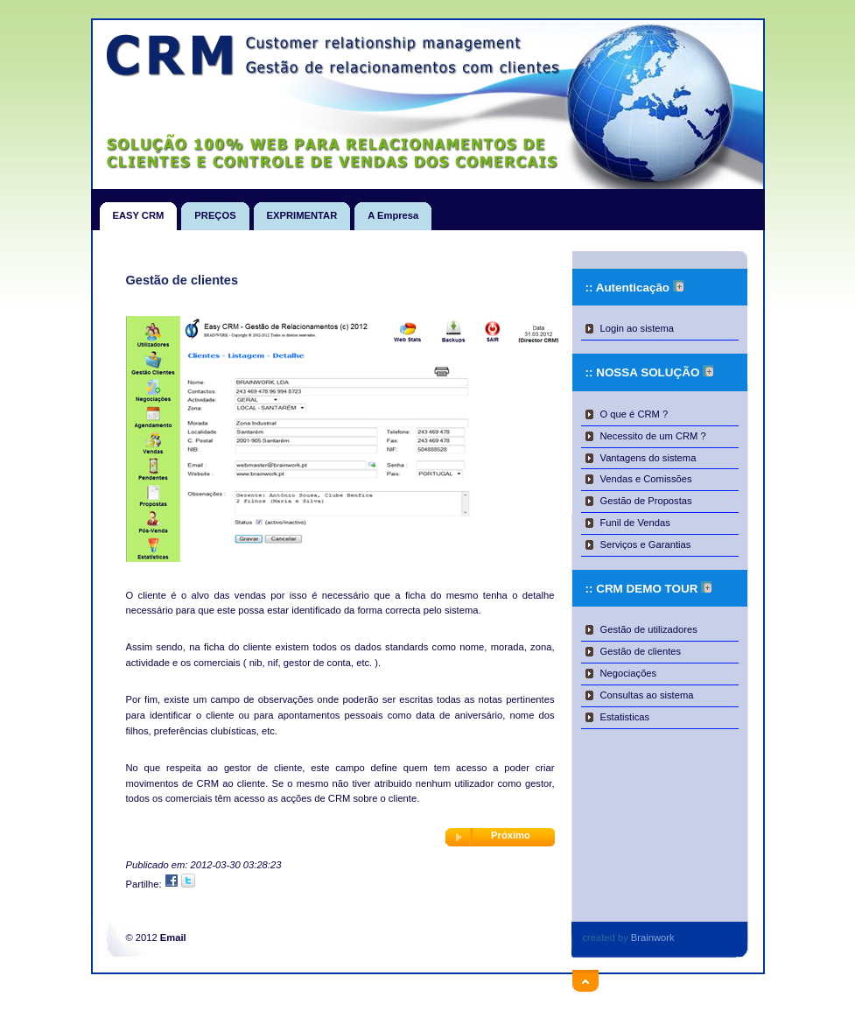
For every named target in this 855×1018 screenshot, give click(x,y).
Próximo (510, 835)
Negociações (628, 673)
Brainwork (653, 937)
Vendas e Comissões (646, 479)
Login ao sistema (637, 328)
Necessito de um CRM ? (653, 436)
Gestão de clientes (641, 651)
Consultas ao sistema (647, 695)
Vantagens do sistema (648, 458)
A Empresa (392, 211)
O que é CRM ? (634, 414)
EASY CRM (139, 211)
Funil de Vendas (635, 522)
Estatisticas (625, 717)
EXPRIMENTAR (302, 211)
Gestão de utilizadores (648, 629)
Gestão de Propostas (646, 500)
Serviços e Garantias (645, 544)
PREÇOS (215, 211)
